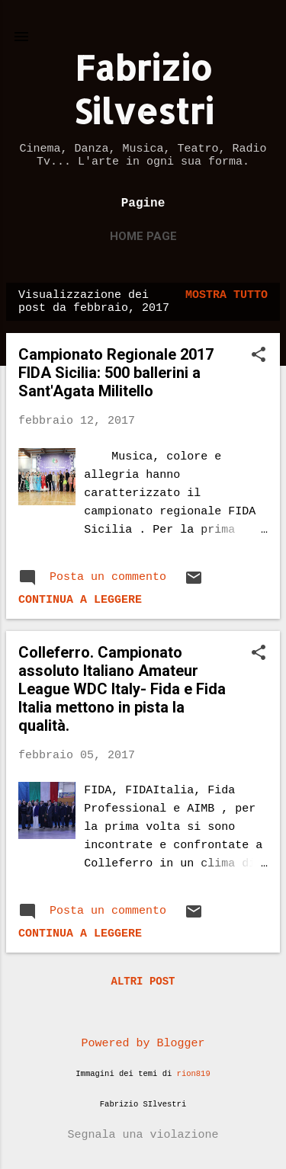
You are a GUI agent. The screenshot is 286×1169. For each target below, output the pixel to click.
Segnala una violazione (142, 1135)
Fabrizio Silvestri (143, 89)
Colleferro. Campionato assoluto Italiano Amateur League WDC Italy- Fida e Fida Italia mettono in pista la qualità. (122, 689)
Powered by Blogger (142, 1043)
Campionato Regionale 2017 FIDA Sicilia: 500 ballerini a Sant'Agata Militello (116, 372)
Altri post (143, 981)
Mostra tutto (226, 295)
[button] (258, 356)
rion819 (193, 1073)
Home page (143, 236)
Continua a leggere (80, 600)
